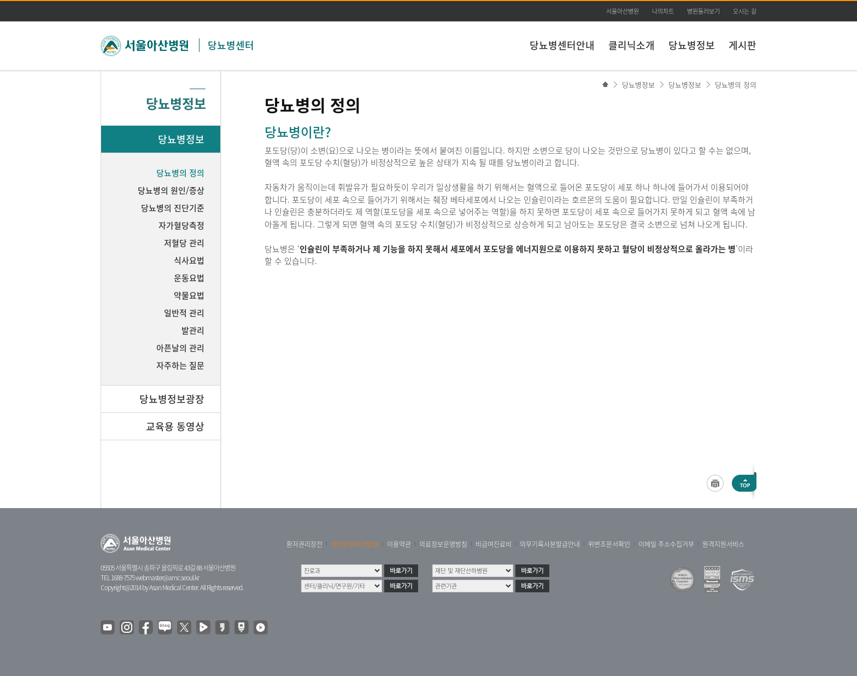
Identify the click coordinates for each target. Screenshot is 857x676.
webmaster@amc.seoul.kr (167, 577)
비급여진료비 (494, 544)
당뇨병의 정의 (735, 84)
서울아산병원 (622, 11)
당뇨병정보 (691, 45)
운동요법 (189, 278)
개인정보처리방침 (355, 544)
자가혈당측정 (181, 225)
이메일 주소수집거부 (666, 544)
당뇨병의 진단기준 (172, 208)
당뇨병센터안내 (562, 45)
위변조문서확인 (609, 544)
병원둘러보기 (703, 11)
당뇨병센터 (231, 45)
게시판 (742, 45)
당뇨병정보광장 (171, 399)
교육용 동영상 (175, 426)
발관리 (192, 330)
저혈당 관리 (184, 243)
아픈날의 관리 (180, 348)
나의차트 (663, 11)
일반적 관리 (184, 313)
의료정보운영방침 (443, 544)
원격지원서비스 (723, 544)
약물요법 (189, 295)
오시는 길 (744, 11)
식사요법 (189, 260)
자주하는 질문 (180, 365)
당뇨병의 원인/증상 (171, 190)
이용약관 (399, 544)
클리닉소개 (631, 45)
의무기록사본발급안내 (550, 544)
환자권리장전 (304, 544)
